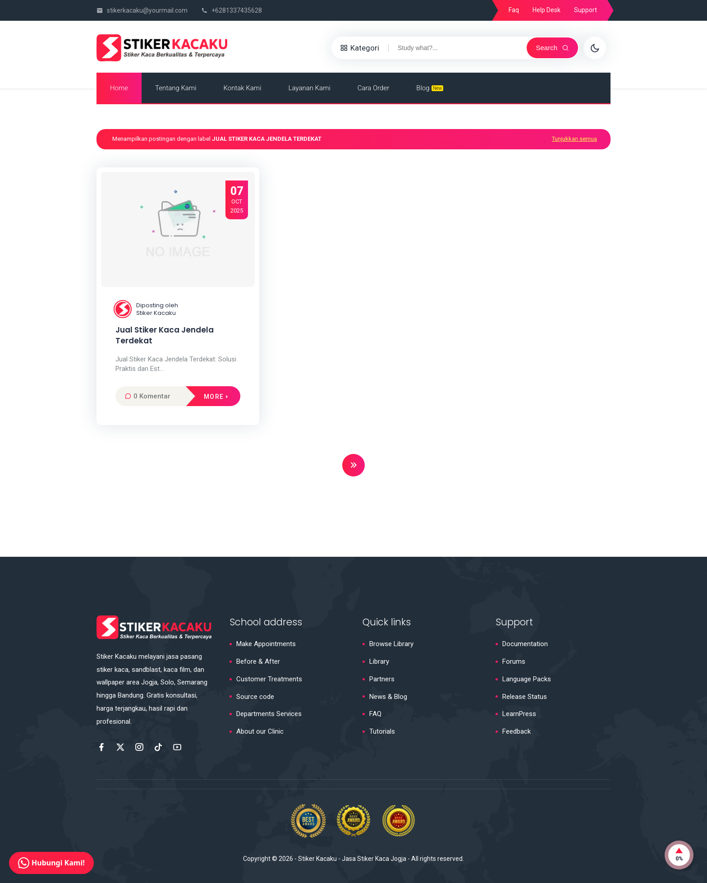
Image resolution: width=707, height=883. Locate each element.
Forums (513, 661)
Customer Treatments (269, 679)
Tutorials (382, 731)
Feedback (516, 731)
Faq (514, 10)
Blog (429, 88)
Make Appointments (266, 644)
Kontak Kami (243, 88)
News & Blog (388, 697)
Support (585, 10)
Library (379, 661)
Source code (255, 697)
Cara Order (373, 88)
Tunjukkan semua (574, 138)
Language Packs (526, 679)
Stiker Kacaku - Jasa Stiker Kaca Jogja (352, 858)
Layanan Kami (310, 88)
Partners (382, 679)
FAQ (375, 714)
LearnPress (519, 714)
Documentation (525, 644)
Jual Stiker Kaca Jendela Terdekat (164, 335)
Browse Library (391, 644)
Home (119, 88)
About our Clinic (260, 731)
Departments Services (269, 714)
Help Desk (546, 10)
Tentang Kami (176, 88)
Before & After (258, 661)
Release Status (524, 697)
